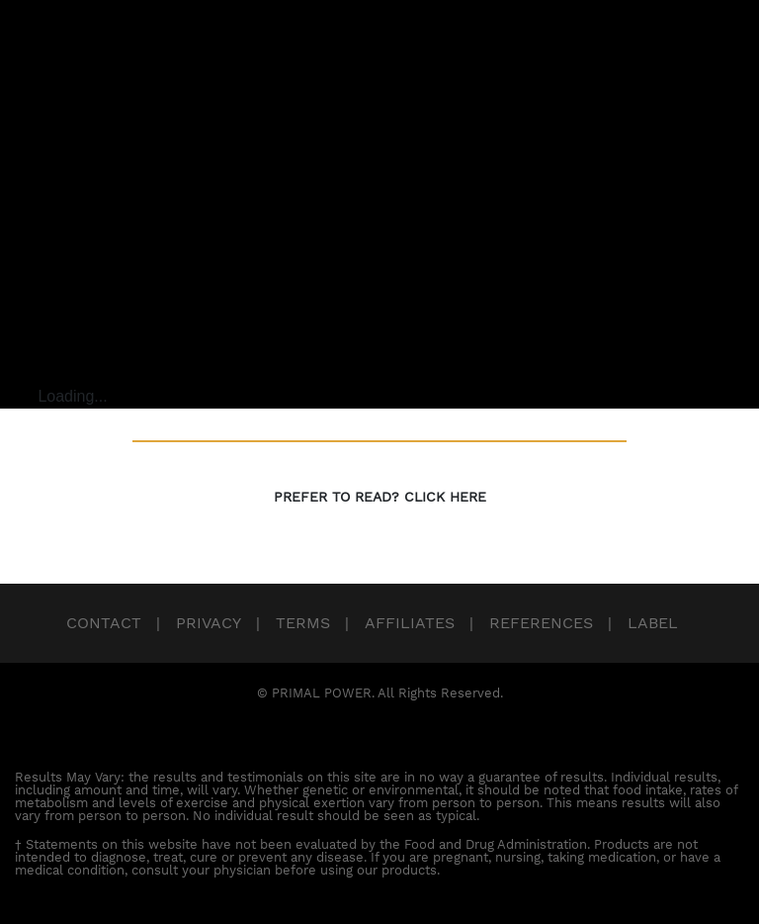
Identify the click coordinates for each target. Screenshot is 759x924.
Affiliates (410, 622)
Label (653, 622)
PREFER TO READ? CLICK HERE (380, 497)
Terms (303, 622)
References (541, 622)
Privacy (208, 622)
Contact (103, 622)
